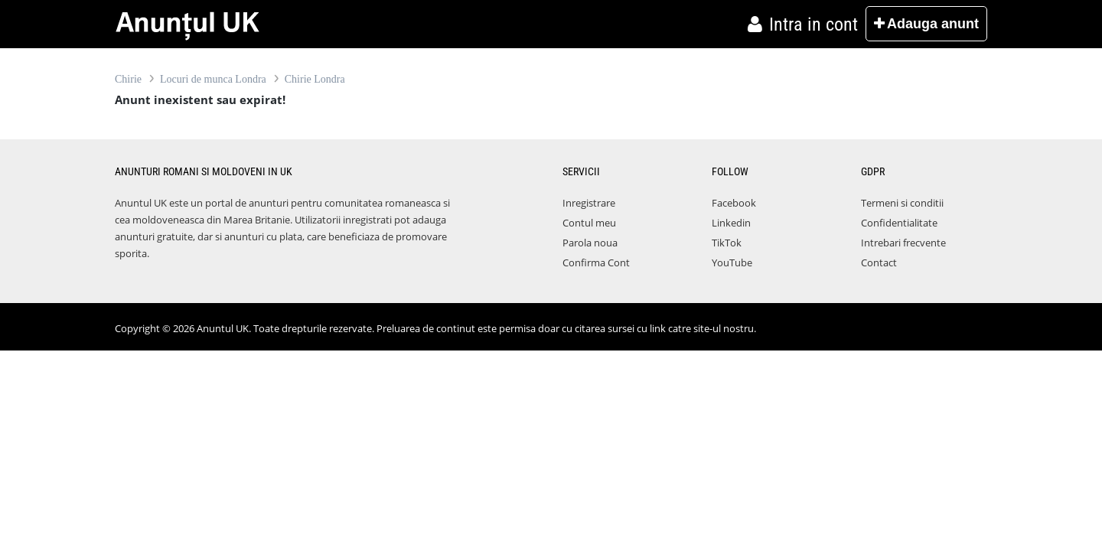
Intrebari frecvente (903, 242)
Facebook (734, 203)
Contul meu (589, 223)
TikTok (727, 242)
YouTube (732, 262)
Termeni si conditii (902, 203)
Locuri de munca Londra (213, 79)
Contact (879, 262)
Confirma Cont (596, 262)
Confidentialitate (899, 223)
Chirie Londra (315, 79)
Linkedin (731, 223)
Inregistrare (588, 203)
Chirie (128, 79)
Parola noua (590, 242)
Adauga (926, 23)
